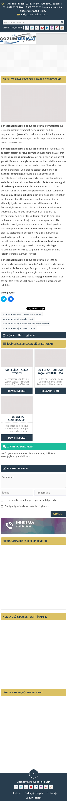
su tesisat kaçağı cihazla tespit (18, 319)
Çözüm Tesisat (33, 797)
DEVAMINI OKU (17, 390)
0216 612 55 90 (11, 7)
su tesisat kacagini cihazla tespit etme (22, 314)
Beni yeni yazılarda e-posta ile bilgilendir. (27, 506)
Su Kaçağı (52, 793)
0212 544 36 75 (34, 3)
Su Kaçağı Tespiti (34, 793)
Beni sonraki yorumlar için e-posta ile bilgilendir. (30, 500)
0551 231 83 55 (33, 7)
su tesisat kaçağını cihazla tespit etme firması (26, 323)
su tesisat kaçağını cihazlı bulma (19, 328)
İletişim (17, 793)
